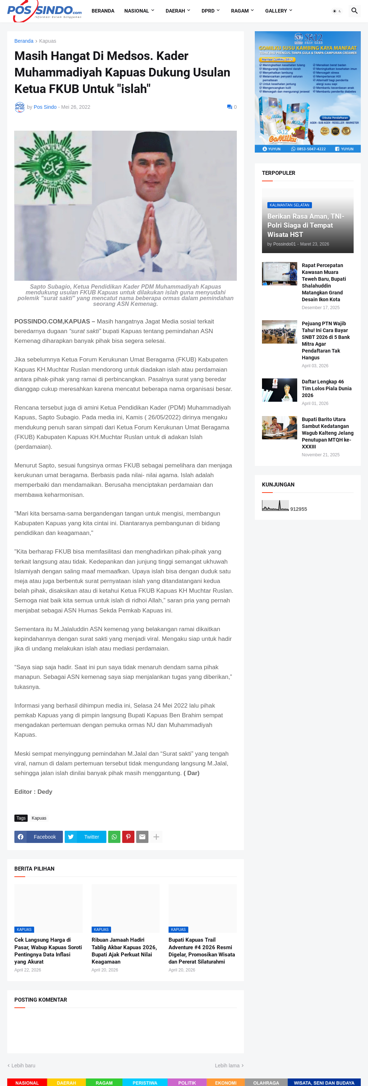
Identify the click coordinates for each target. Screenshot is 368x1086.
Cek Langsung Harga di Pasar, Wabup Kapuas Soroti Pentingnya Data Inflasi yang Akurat (48, 951)
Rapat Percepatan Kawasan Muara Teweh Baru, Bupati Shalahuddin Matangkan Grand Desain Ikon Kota (324, 282)
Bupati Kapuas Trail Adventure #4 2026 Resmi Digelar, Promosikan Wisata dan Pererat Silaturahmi (202, 951)
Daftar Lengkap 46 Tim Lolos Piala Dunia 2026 (327, 388)
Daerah (175, 11)
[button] (337, 11)
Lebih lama (227, 1065)
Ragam (240, 11)
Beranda (103, 11)
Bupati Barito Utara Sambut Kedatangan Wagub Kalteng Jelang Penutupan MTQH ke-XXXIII (328, 432)
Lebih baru (23, 1065)
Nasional (136, 11)
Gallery (276, 11)
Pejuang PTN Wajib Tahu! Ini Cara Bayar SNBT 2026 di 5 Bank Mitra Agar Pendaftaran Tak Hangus (326, 340)
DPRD (208, 11)
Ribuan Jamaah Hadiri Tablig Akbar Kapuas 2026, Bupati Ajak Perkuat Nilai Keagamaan (124, 951)
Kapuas (47, 41)
